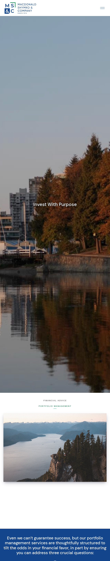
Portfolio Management (55, 406)
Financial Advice (55, 400)
